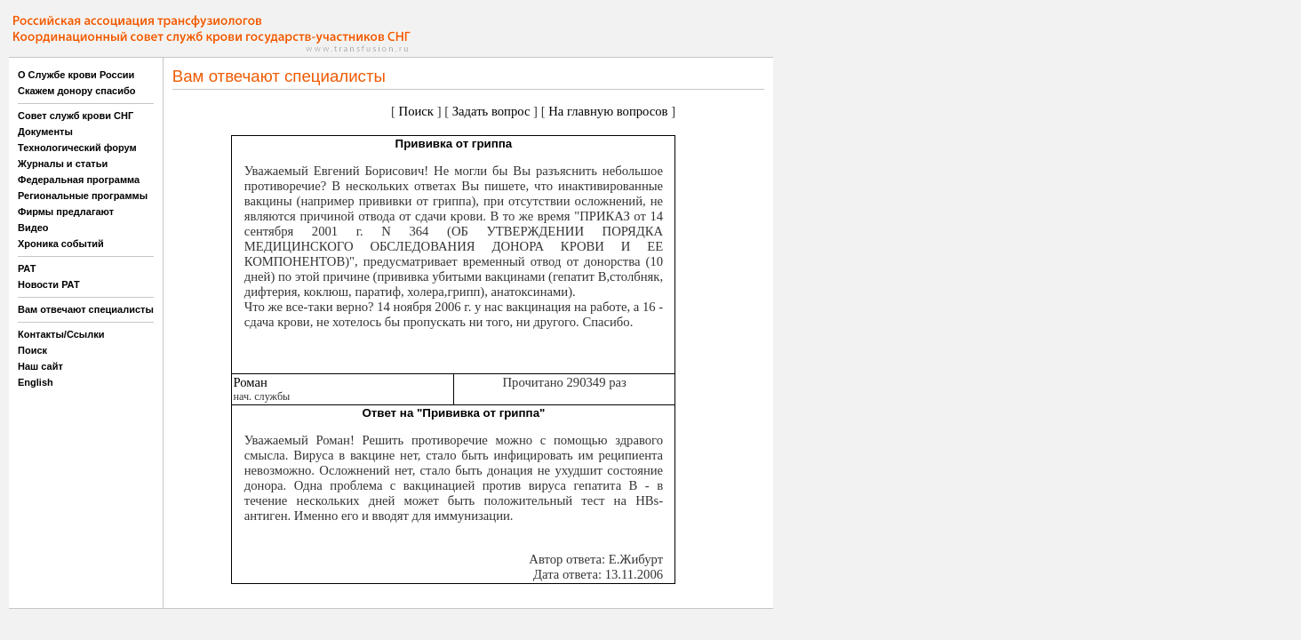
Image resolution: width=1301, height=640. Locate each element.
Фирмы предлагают (66, 211)
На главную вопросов (607, 111)
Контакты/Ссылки (61, 334)
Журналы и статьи (63, 163)
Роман (250, 382)
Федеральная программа (79, 179)
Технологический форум (77, 147)
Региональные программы (83, 195)
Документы (45, 131)
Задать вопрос (491, 111)
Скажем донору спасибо (76, 90)
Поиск (32, 350)
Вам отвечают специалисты (86, 309)
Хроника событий (61, 243)
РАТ (27, 268)
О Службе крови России (76, 74)
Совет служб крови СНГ (75, 115)
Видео (33, 227)
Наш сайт (40, 366)
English (35, 382)
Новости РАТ (49, 284)
